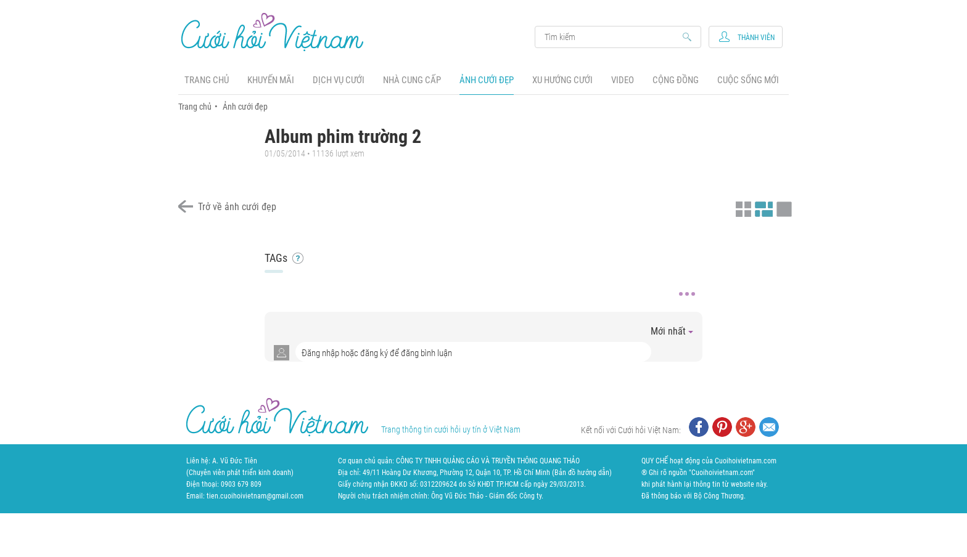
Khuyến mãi (270, 80)
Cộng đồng (675, 80)
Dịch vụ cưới (338, 80)
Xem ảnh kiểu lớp (782, 207)
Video (622, 80)
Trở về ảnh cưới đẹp (237, 207)
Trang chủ (206, 80)
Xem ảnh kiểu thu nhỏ (742, 207)
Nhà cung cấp (412, 80)
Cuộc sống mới (748, 80)
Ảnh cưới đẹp (486, 80)
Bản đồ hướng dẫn (581, 472)
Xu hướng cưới (562, 80)
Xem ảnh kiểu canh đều (762, 207)
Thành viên (756, 37)
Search (612, 36)
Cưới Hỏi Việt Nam (272, 31)
